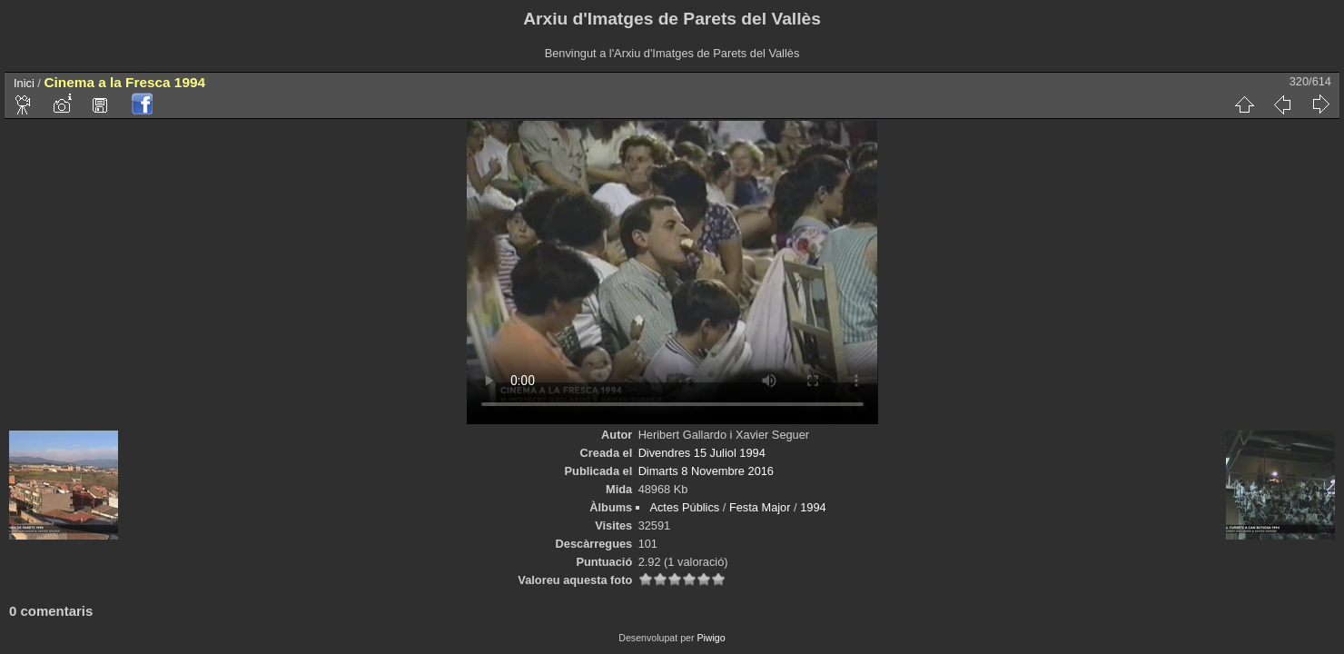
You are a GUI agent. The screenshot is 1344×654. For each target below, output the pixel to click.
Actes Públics (684, 507)
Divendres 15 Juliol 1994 (702, 453)
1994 (812, 507)
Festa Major (760, 507)
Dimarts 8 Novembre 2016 (706, 471)
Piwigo (711, 637)
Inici (24, 83)
